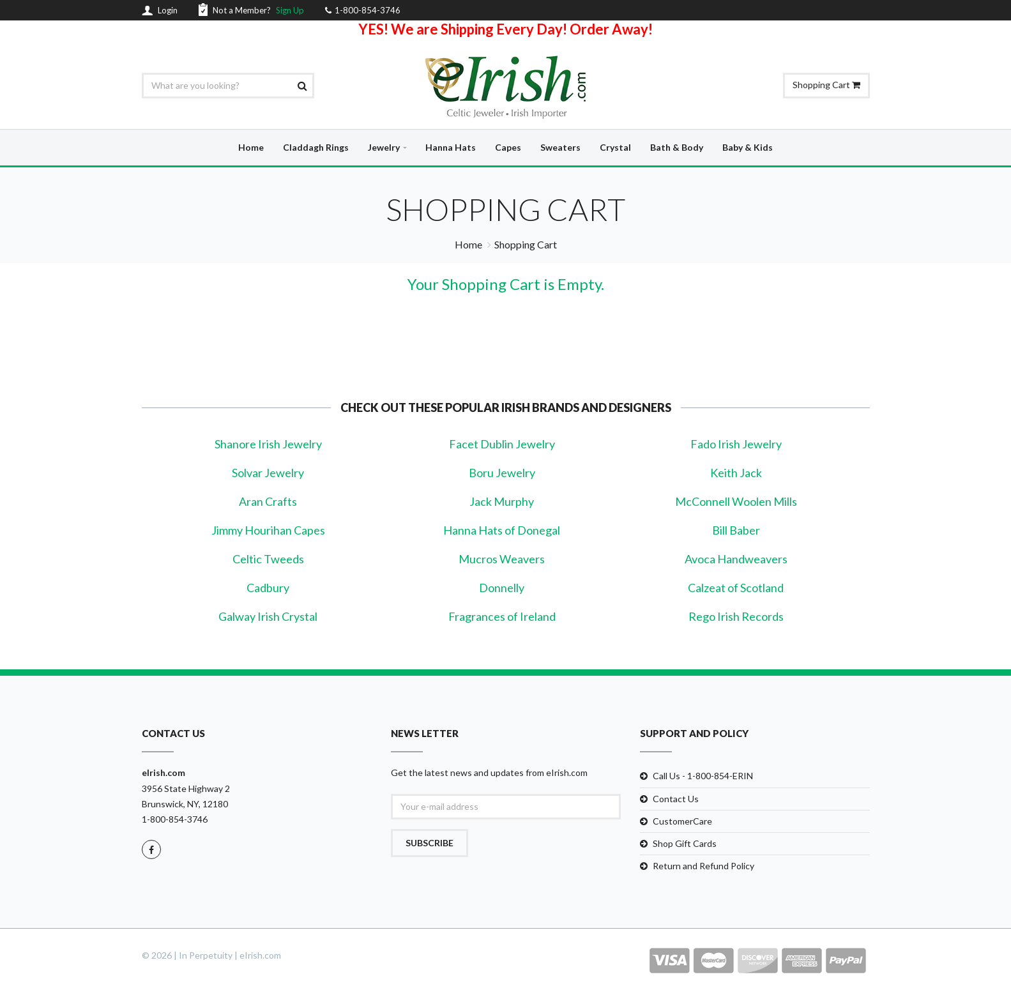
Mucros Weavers (502, 559)
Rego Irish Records (736, 616)
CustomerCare (682, 821)
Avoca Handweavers (736, 559)
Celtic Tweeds (268, 559)
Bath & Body (676, 147)
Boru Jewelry (502, 473)
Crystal (615, 147)
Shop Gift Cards (685, 843)
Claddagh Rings (316, 147)
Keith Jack (736, 473)
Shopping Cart (826, 84)
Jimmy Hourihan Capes (268, 530)
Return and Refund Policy (703, 865)
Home (251, 147)
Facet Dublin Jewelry (502, 444)
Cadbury (268, 588)
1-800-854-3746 (175, 819)
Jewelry (384, 147)
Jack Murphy (501, 501)
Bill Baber (736, 530)
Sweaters (560, 147)
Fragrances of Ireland (502, 616)
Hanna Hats (450, 147)
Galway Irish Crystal (267, 616)
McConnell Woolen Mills (736, 501)
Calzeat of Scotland (736, 588)
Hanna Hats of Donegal (501, 530)
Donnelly (501, 588)
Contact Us (676, 798)
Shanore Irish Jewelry (268, 444)
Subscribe (429, 842)
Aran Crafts (268, 501)
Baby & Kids (747, 147)
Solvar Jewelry (268, 473)
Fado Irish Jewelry (736, 444)
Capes (508, 147)
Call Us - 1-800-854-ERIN (703, 775)
